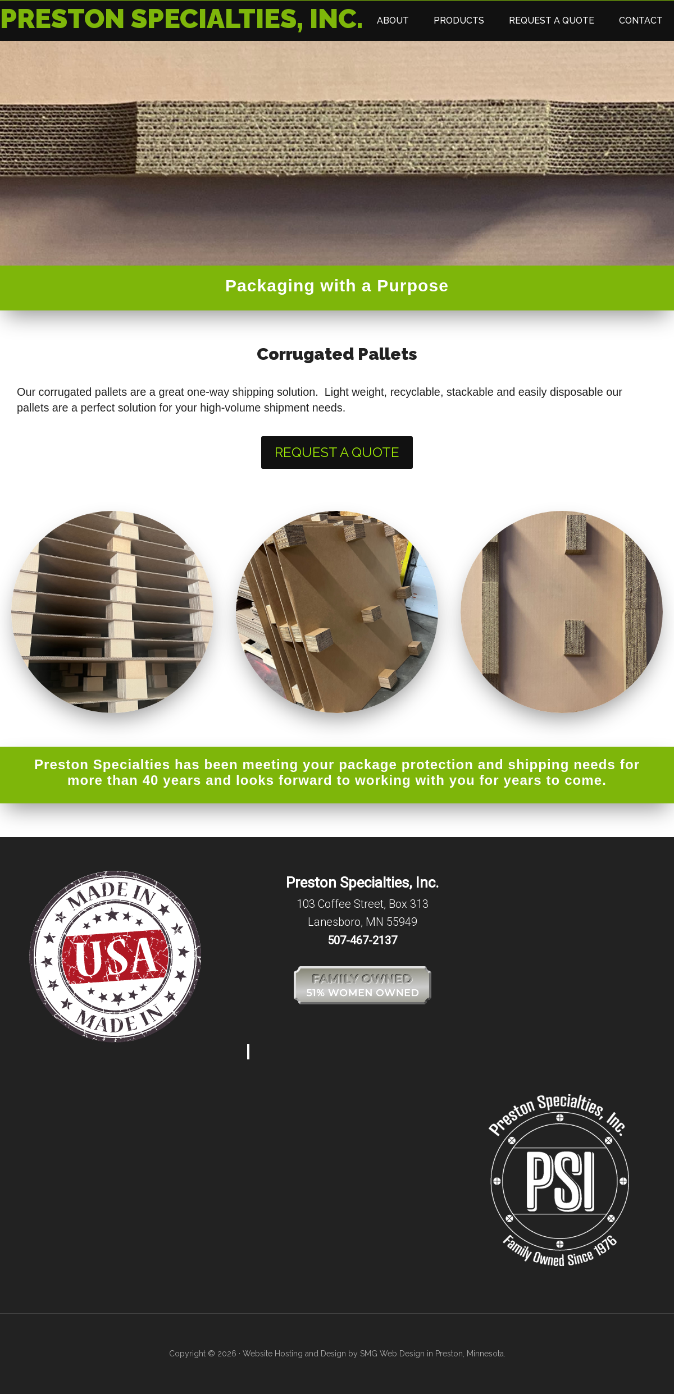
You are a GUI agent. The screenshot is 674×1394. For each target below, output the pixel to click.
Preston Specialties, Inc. (181, 18)
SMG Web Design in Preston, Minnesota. (433, 1353)
